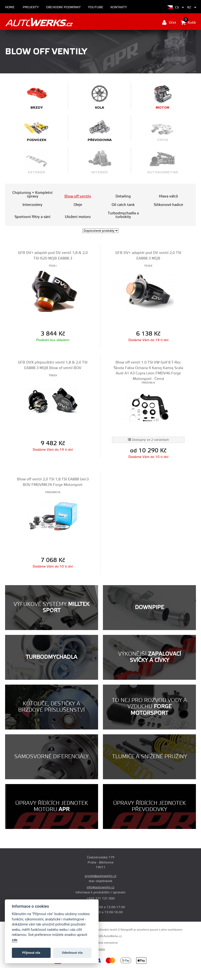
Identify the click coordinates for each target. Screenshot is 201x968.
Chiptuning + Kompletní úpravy (32, 194)
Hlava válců (168, 196)
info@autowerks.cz (100, 887)
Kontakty (118, 7)
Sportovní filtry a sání (32, 217)
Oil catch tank (123, 205)
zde (14, 940)
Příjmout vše (31, 952)
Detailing (123, 196)
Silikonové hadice (168, 205)
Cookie (100, 949)
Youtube (95, 7)
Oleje (78, 205)
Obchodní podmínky (63, 7)
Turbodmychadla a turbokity (123, 215)
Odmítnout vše (72, 952)
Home (10, 7)
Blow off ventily (77, 196)
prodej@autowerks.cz (100, 876)
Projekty (31, 7)
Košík (188, 22)
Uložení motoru (78, 217)
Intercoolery (32, 205)
